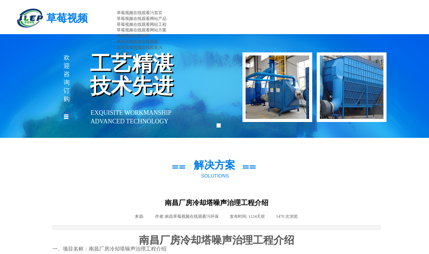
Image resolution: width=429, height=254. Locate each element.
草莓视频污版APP (133, 35)
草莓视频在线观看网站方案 (141, 30)
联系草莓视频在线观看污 (139, 47)
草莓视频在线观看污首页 (139, 12)
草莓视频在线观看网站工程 (141, 24)
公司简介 (125, 53)
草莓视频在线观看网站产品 (141, 18)
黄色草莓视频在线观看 (137, 41)
